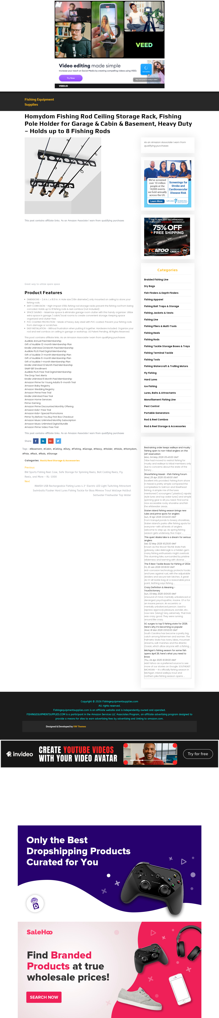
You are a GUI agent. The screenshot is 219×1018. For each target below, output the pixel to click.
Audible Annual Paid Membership (43, 341)
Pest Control (151, 406)
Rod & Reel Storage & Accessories (60, 460)
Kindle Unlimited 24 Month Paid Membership (49, 347)
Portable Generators (156, 413)
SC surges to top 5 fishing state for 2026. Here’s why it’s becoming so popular (166, 625)
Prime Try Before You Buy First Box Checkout (49, 416)
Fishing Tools (152, 359)
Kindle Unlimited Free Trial (39, 396)
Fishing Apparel (153, 299)
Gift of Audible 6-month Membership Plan (48, 358)
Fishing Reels (152, 333)
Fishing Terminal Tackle (158, 352)
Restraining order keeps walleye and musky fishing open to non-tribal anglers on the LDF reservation (167, 450)
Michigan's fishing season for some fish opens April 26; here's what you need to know (165, 653)
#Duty (66, 449)
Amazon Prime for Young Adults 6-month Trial (50, 382)
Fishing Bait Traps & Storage (161, 306)
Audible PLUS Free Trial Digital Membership (48, 371)
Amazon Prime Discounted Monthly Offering (49, 406)
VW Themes (79, 726)
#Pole (25, 453)
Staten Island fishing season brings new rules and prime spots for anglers (165, 512)
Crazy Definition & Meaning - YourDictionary (159, 589)
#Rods (42, 453)
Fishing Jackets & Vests (158, 312)
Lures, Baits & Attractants (160, 392)
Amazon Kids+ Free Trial (38, 409)
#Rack (33, 453)
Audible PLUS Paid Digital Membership (45, 351)
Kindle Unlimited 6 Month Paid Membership (48, 378)
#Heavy (98, 449)
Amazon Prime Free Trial (38, 392)
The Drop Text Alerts (36, 375)
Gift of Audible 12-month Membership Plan (48, 344)
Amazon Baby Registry (37, 385)
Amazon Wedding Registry (39, 389)
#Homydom (130, 449)
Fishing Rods (151, 339)
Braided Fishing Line (156, 279)
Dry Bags (149, 286)
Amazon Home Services (38, 399)
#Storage (52, 453)
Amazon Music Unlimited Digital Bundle (46, 423)
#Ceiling (57, 449)
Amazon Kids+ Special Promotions (44, 413)
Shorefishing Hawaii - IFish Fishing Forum (165, 474)
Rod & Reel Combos (156, 419)
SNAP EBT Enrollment (36, 368)
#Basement (36, 449)
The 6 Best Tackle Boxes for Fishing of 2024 (167, 563)
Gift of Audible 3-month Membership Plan (48, 354)
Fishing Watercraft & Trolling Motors (166, 366)
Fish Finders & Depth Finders (161, 293)
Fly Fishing (150, 373)
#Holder (107, 449)
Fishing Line (151, 319)
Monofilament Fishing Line (160, 399)
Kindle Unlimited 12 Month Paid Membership (49, 365)
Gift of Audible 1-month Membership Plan (47, 361)
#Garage (87, 449)
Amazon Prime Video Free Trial (41, 427)
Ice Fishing (150, 386)
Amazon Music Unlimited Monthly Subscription (50, 420)
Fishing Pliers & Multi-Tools (160, 326)
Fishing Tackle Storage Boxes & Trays (167, 346)
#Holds (118, 449)
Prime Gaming (33, 403)
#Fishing (76, 449)
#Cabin (47, 449)
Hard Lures (150, 379)
